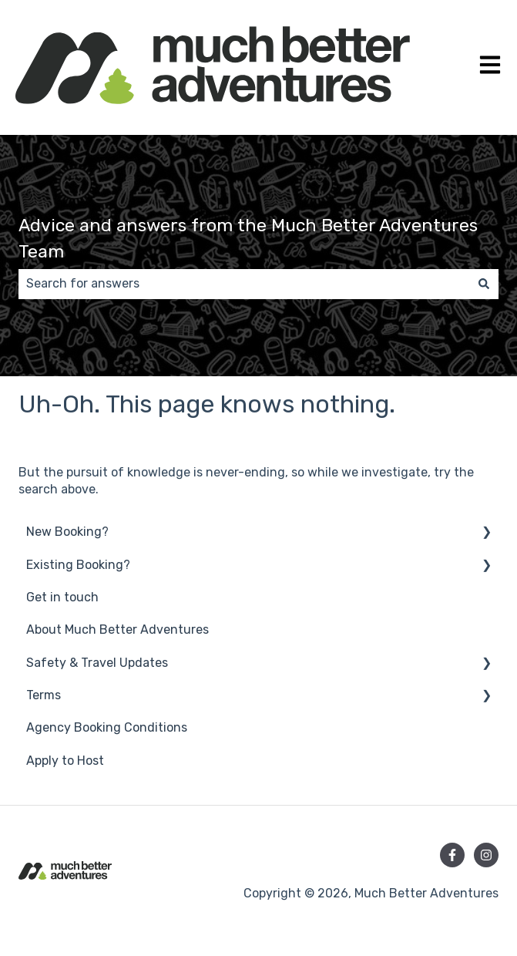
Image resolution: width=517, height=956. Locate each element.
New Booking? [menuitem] (67, 531)
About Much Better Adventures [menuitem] (117, 629)
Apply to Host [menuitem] (65, 760)
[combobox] (243, 283)
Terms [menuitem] (43, 695)
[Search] (484, 283)
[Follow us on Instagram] (486, 855)
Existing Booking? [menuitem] (78, 564)
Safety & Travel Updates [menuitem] (97, 662)
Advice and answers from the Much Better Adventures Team (248, 238)
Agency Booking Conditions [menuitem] (106, 727)
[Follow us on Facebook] (452, 855)
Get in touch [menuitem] (62, 597)
